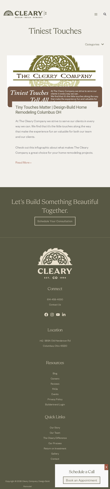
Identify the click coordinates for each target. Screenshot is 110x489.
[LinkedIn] (64, 315)
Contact (55, 458)
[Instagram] (52, 315)
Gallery (55, 453)
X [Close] (106, 467)
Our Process (55, 443)
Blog (55, 373)
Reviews (55, 383)
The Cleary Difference (55, 437)
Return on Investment (55, 448)
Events (55, 394)
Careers (55, 378)
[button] (105, 14)
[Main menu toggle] (96, 14)
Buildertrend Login (55, 404)
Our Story (55, 427)
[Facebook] (46, 315)
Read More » (23, 162)
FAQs (55, 388)
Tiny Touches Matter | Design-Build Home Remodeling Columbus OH (51, 110)
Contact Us (55, 304)
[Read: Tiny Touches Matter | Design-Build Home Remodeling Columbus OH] (55, 81)
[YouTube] (58, 315)
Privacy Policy (55, 399)
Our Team (55, 432)
